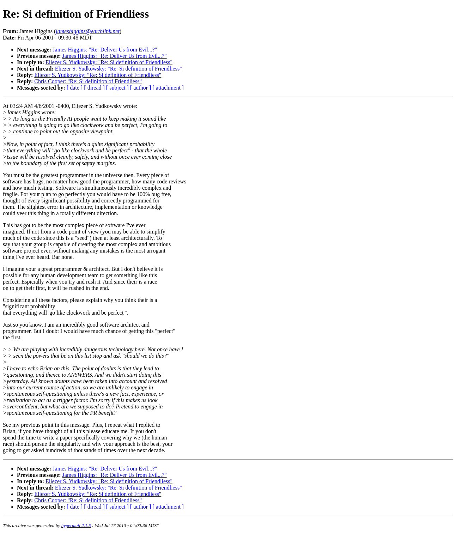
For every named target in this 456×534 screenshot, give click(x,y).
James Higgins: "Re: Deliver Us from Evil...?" (105, 50)
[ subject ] (117, 88)
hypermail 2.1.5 (76, 525)
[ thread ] (94, 88)
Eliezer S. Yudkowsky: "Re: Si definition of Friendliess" (108, 62)
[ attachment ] (168, 88)
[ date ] (75, 88)
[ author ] (140, 88)
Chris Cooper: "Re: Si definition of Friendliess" (88, 81)
